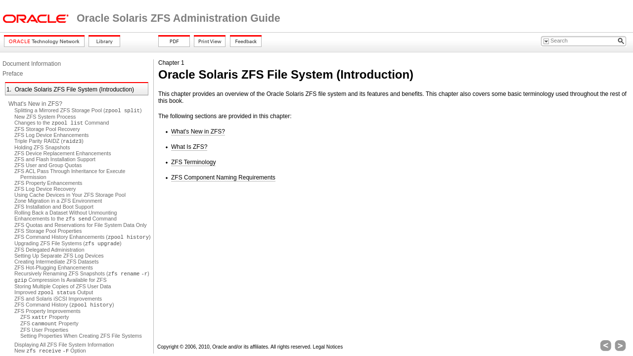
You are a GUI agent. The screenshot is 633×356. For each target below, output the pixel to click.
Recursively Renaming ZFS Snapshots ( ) (81, 273)
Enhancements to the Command (65, 219)
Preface (12, 73)
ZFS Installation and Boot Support (53, 207)
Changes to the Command (61, 123)
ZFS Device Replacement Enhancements (62, 153)
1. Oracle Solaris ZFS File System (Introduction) (70, 89)
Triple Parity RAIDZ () (49, 141)
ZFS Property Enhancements (48, 183)
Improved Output (53, 292)
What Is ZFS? (189, 146)
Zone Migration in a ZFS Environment (58, 201)
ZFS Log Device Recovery (45, 189)
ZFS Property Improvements (47, 311)
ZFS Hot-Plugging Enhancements (53, 267)
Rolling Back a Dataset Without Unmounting (65, 213)
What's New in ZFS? (35, 103)
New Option (50, 351)
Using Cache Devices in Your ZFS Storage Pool (70, 195)
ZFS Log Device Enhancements (51, 135)
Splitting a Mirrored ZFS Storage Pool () (78, 110)
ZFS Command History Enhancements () (82, 237)
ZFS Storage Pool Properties (48, 231)
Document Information (31, 63)
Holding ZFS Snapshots (42, 147)
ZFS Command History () (64, 305)
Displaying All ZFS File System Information (64, 345)
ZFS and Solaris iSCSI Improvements (58, 299)
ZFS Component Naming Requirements (223, 177)
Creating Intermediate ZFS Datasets (56, 262)
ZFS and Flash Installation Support (54, 159)
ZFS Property (44, 317)
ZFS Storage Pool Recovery (47, 129)
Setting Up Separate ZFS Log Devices (59, 256)
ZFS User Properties (44, 330)
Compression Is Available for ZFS (60, 280)
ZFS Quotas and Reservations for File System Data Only (80, 225)
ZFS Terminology (193, 162)
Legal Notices (328, 347)
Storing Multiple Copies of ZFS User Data (62, 286)
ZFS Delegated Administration (49, 250)
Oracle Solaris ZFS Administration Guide (178, 18)
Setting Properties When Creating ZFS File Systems (81, 336)
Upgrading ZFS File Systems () (68, 243)
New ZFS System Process (45, 117)
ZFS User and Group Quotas (48, 165)
